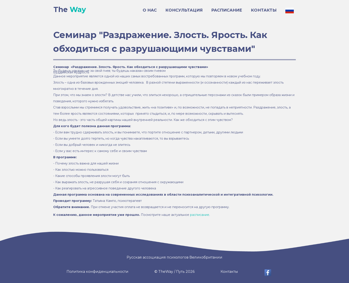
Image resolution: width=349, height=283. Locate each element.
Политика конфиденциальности (97, 271)
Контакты (229, 271)
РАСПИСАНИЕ (226, 10)
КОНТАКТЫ (264, 10)
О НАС (150, 10)
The (69, 9)
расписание (199, 215)
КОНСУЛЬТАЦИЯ (184, 10)
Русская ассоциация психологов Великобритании (174, 257)
